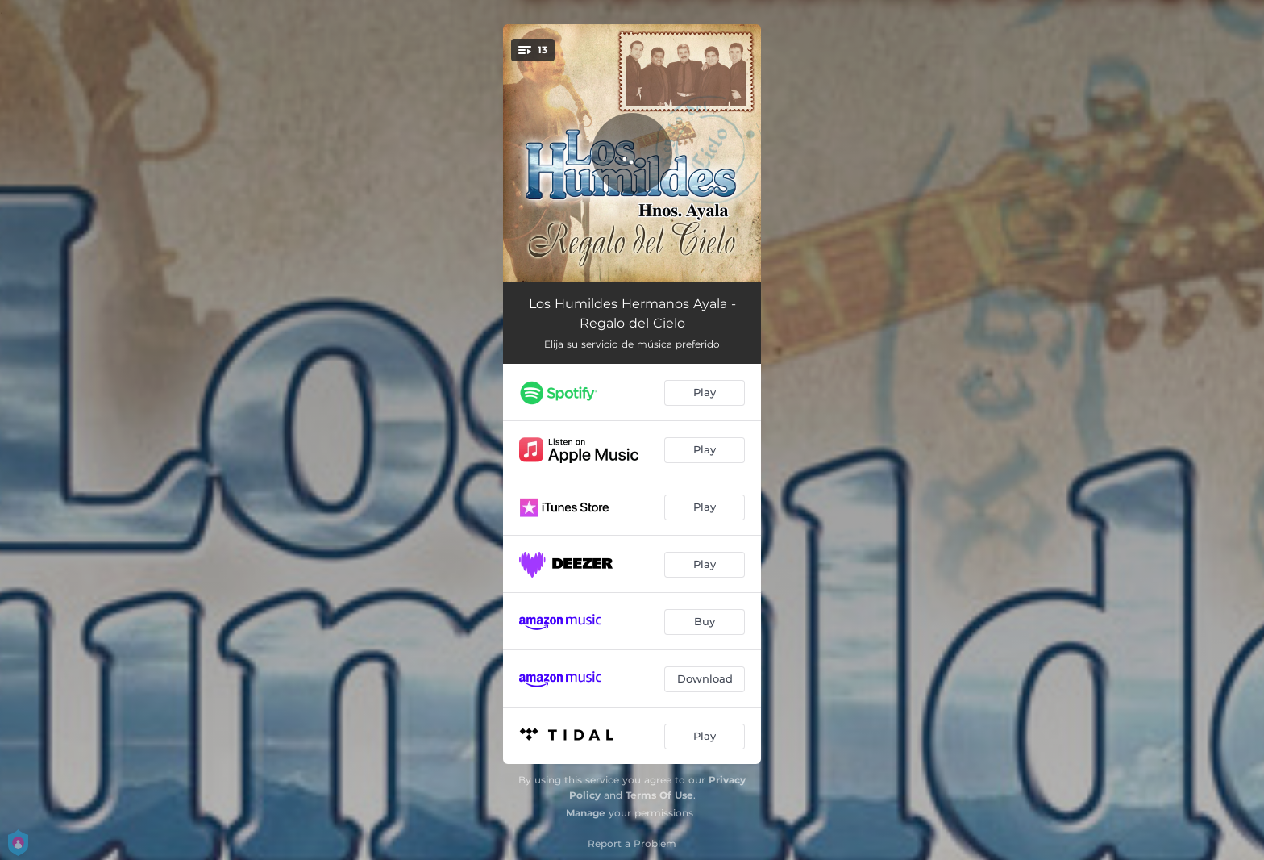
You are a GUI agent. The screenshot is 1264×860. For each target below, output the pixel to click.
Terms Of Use (659, 795)
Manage (585, 813)
